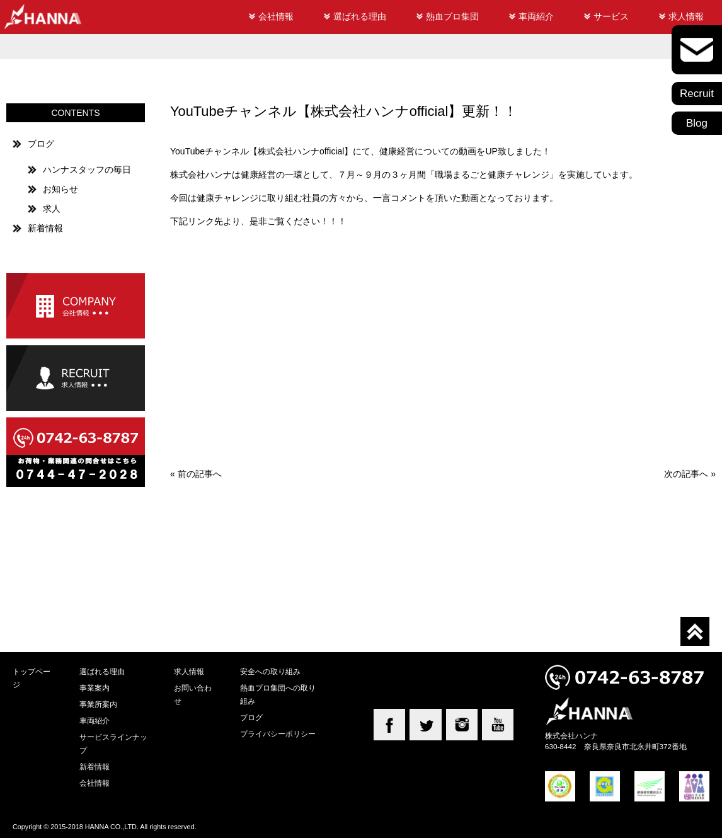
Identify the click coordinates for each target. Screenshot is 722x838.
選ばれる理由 (359, 16)
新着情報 (45, 228)
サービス (611, 16)
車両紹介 (536, 16)
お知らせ (60, 189)
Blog (697, 123)
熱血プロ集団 (452, 16)
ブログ (41, 144)
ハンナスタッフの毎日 (87, 169)
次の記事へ (686, 474)
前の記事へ (200, 474)
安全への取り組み (270, 671)
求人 (51, 209)
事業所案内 (98, 704)
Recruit (697, 94)
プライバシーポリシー (278, 734)
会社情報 (276, 16)
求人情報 (686, 16)
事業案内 (94, 688)
